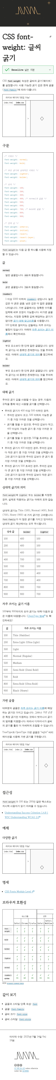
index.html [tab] (8, 102)
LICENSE (25, 1069)
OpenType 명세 (36, 614)
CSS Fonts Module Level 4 (19, 890)
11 (17, 976)
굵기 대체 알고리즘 (23, 320)
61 (32, 976)
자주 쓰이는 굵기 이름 (32, 707)
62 (24, 976)
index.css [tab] (20, 102)
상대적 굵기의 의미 (29, 353)
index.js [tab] (18, 748)
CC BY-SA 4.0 (19, 1066)
